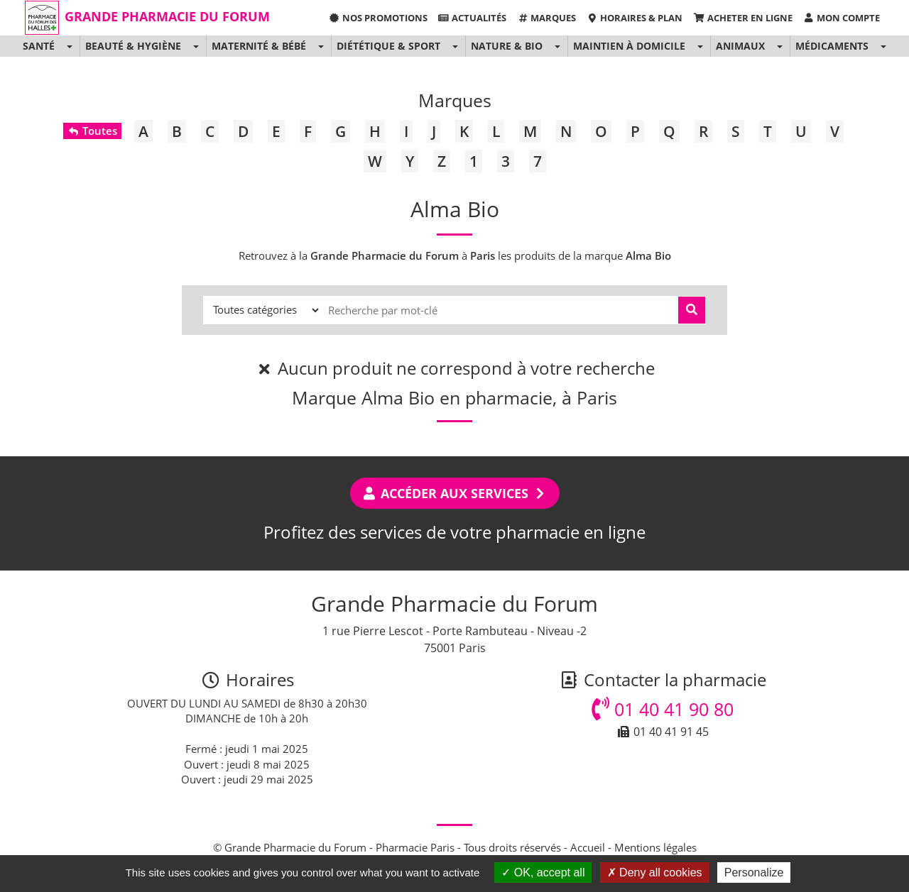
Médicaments (832, 46)
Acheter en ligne (742, 17)
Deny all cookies (654, 872)
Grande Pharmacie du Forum (167, 16)
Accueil (587, 847)
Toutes (91, 130)
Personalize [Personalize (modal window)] (754, 872)
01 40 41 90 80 (663, 709)
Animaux (740, 46)
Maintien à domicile (629, 46)
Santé (39, 46)
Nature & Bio (507, 46)
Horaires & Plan (634, 17)
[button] (69, 46)
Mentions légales (655, 847)
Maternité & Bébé (259, 46)
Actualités (472, 17)
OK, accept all (542, 872)
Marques (546, 17)
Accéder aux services (454, 493)
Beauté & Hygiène (133, 46)
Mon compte (841, 17)
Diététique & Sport (388, 46)
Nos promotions (377, 17)
